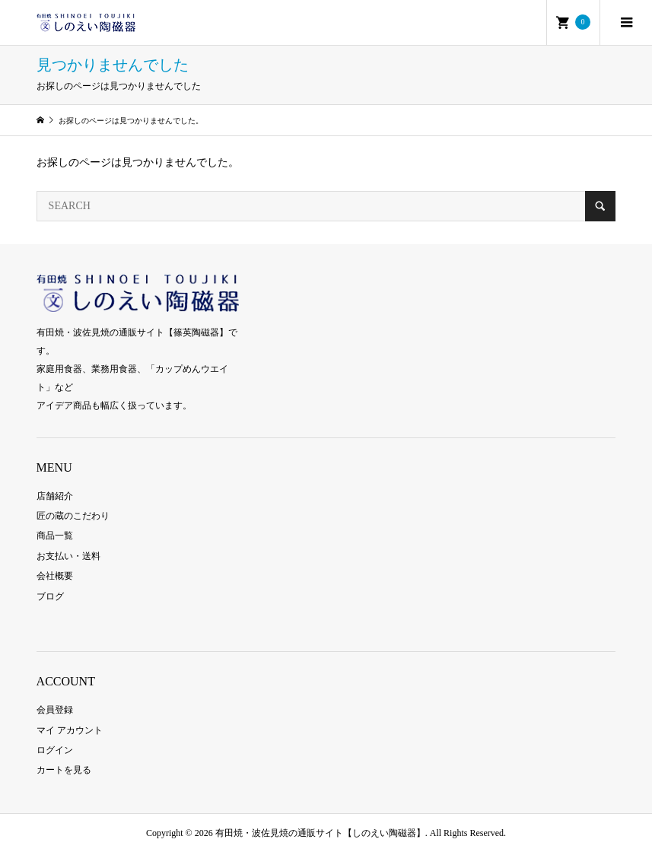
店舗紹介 (55, 496)
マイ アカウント (70, 730)
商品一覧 (55, 535)
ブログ (50, 596)
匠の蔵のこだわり (73, 515)
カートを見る (64, 770)
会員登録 (55, 709)
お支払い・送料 (68, 556)
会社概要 (55, 576)
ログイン (55, 750)
